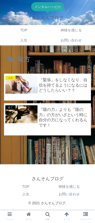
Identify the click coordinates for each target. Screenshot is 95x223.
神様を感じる (69, 187)
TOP (25, 187)
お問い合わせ (69, 194)
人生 (25, 194)
